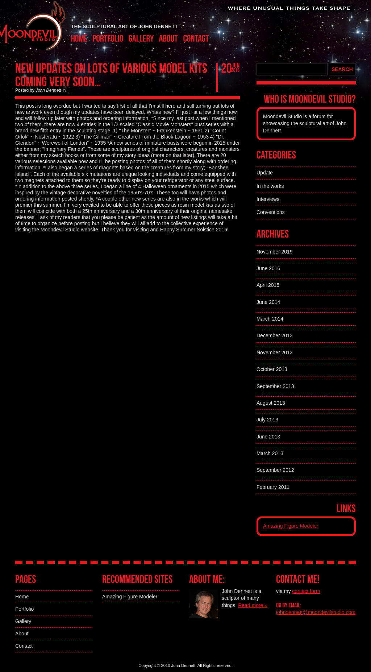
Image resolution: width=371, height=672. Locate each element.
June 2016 (268, 268)
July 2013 (267, 419)
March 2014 (270, 319)
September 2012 (275, 470)
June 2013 (268, 437)
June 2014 (268, 302)
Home (22, 596)
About (22, 633)
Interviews (268, 199)
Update (265, 173)
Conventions (271, 212)
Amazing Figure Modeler (290, 526)
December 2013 (275, 335)
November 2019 (275, 252)
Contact (24, 646)
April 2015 (268, 285)
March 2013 (270, 453)
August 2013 (271, 403)
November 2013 (275, 352)
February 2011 (273, 487)
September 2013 (275, 386)
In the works (270, 186)
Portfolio (24, 609)
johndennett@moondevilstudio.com (315, 612)
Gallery (23, 621)
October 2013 (272, 369)
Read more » (252, 605)
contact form (306, 591)
